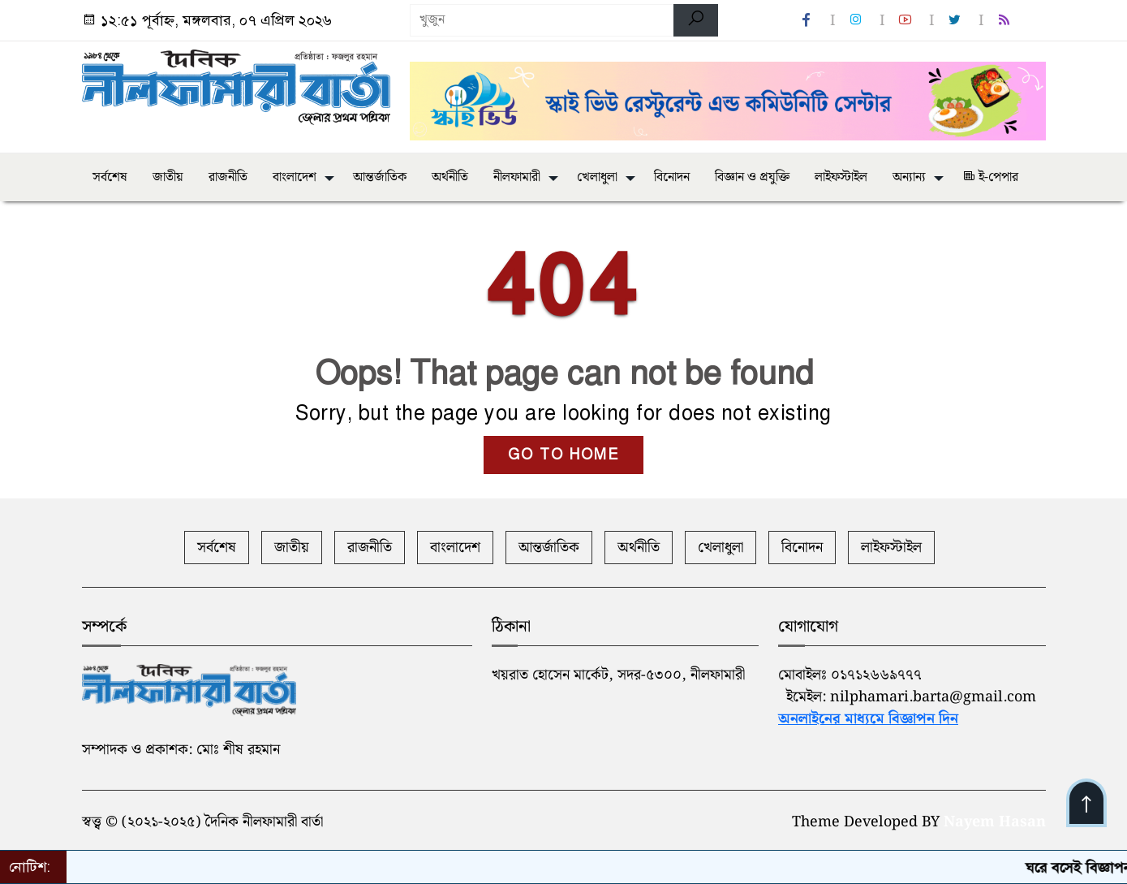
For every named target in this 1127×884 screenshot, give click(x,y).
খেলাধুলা (597, 177)
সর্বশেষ (109, 177)
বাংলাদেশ (294, 177)
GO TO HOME (563, 455)
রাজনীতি (228, 177)
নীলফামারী (516, 177)
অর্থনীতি (450, 177)
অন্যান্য (909, 177)
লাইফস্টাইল (841, 177)
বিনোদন (672, 177)
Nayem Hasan (995, 822)
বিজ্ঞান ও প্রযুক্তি (752, 177)
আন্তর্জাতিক (379, 177)
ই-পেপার (990, 177)
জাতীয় (168, 177)
